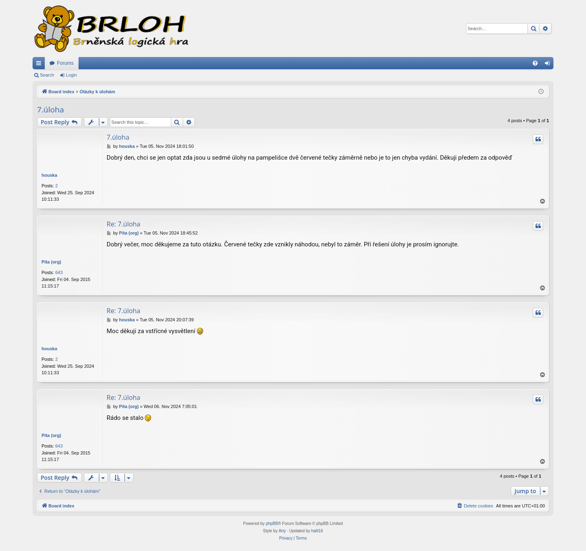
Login (71, 74)
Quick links (40, 64)
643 (59, 272)
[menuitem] (535, 63)
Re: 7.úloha (123, 224)
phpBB (272, 523)
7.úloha (50, 109)
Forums (65, 63)
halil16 (317, 531)
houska (49, 175)
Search (47, 74)
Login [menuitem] (549, 64)
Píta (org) (51, 261)
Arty (282, 531)
